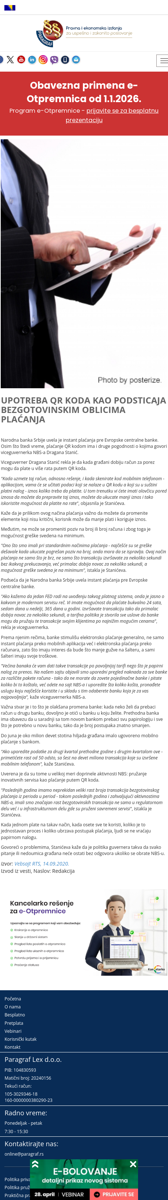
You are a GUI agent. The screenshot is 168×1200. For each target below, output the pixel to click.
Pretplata (13, 1023)
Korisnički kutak (20, 1039)
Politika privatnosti (23, 1179)
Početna (12, 999)
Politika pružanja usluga (28, 1187)
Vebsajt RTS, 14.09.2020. (41, 863)
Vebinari (12, 1031)
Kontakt (12, 1047)
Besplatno (14, 1015)
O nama (12, 1007)
